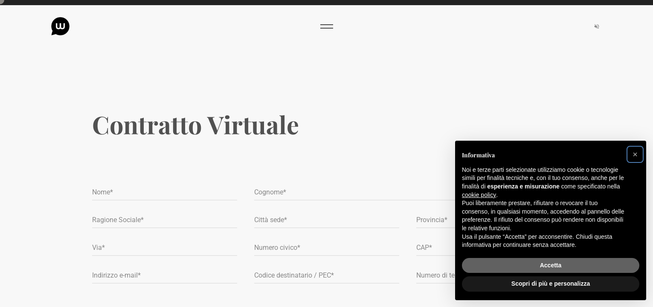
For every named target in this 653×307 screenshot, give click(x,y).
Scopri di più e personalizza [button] (550, 283)
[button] (635, 154)
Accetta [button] (551, 265)
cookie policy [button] (479, 194)
